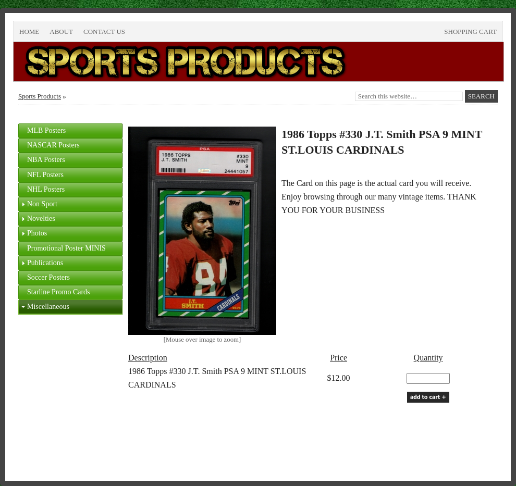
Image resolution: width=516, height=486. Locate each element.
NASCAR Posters (53, 145)
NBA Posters (46, 160)
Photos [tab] (33, 233)
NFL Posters (45, 175)
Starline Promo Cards (58, 292)
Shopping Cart (470, 31)
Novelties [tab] (37, 219)
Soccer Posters (48, 277)
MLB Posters (46, 130)
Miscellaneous (48, 306)
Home (29, 31)
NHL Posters (46, 189)
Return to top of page (53, 447)
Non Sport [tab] (38, 204)
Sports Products (39, 96)
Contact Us (104, 31)
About (61, 31)
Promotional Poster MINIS (66, 248)
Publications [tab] (41, 263)
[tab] (70, 130)
